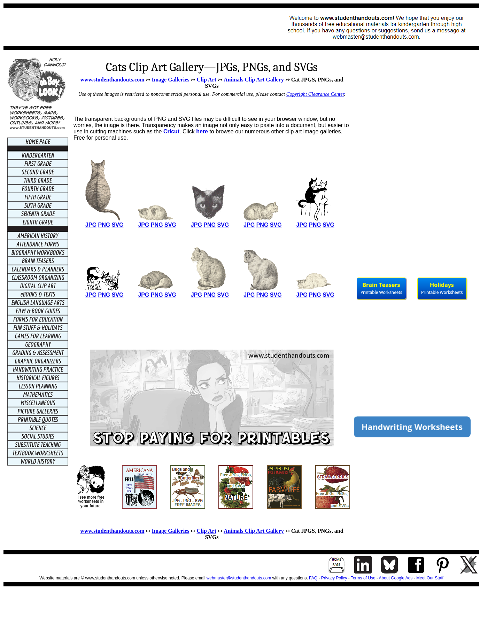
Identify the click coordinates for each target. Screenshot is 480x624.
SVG (118, 225)
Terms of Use (363, 578)
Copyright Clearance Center (315, 94)
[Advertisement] (134, 26)
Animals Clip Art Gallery (254, 80)
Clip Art (206, 80)
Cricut (171, 131)
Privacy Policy (334, 578)
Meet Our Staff (429, 578)
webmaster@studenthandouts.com (239, 578)
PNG (104, 225)
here (202, 131)
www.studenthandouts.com (112, 80)
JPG (90, 225)
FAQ (313, 578)
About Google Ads (396, 578)
